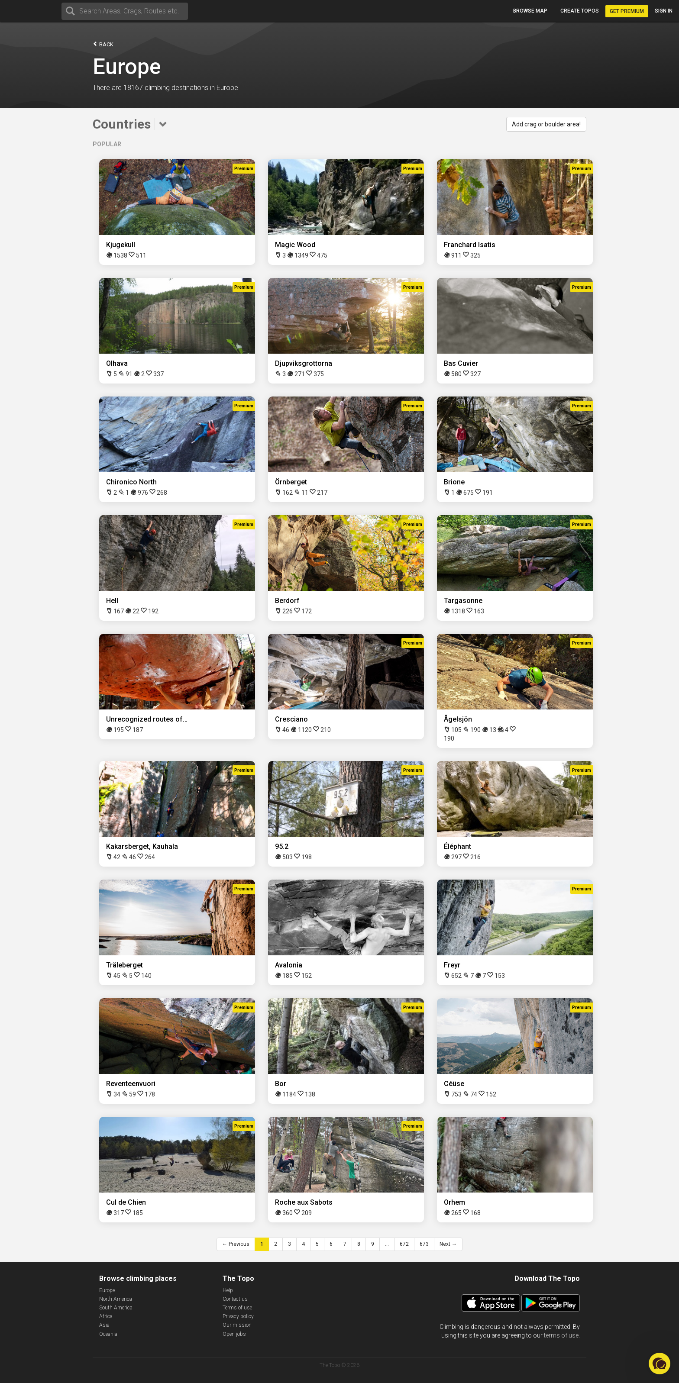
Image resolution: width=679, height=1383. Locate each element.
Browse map (530, 11)
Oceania (108, 1334)
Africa (106, 1316)
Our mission (237, 1325)
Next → (448, 1244)
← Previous (235, 1244)
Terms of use (237, 1308)
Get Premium (627, 11)
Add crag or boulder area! (546, 124)
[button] (659, 1363)
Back (103, 44)
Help (228, 1290)
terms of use (561, 1335)
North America (115, 1299)
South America (116, 1308)
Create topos (579, 11)
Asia (104, 1325)
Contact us (235, 1299)
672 (404, 1244)
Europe (107, 1290)
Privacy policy (238, 1316)
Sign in (664, 11)
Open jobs (234, 1334)
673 (424, 1244)
